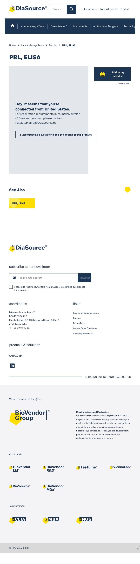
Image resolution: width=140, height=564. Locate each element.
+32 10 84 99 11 (21, 328)
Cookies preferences (83, 333)
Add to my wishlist (112, 74)
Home (12, 45)
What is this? (124, 83)
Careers (77, 318)
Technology (130, 26)
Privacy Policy (79, 323)
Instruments (80, 26)
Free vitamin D (59, 26)
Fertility (54, 45)
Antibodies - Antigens (105, 26)
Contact (125, 9)
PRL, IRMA (18, 203)
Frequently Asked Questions (86, 313)
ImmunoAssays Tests (32, 26)
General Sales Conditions (85, 328)
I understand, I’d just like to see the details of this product (56, 134)
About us (89, 9)
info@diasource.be (18, 324)
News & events (108, 9)
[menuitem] (90, 9)
